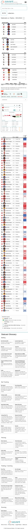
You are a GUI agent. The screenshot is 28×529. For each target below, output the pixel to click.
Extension (3, 457)
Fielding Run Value (19, 485)
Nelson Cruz (8, 162)
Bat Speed (3, 385)
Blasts (2, 425)
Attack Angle (17, 394)
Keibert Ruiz (8, 160)
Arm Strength (18, 469)
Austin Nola (8, 151)
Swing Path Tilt (4, 415)
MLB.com (25, 524)
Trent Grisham (8, 234)
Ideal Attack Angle (5, 404)
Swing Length (4, 394)
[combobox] (14, 8)
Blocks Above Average (19, 497)
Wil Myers (7, 153)
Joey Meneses (8, 165)
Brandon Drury (8, 172)
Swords (16, 425)
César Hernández (9, 167)
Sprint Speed (3, 510)
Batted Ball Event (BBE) (20, 353)
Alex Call (7, 179)
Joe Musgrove (14, 72)
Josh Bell (13, 29)
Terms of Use (4, 524)
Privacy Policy (11, 524)
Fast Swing (6, 321)
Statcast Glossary (8, 334)
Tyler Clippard (14, 74)
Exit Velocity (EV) (4, 340)
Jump (16, 477)
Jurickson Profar (9, 148)
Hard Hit (6, 318)
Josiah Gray (14, 70)
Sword (5, 323)
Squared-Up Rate (18, 415)
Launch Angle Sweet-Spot (6, 353)
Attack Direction (18, 404)
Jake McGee (14, 79)
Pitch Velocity (4, 440)
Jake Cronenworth (13, 46)
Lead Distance (4, 477)
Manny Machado (9, 174)
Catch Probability (4, 497)
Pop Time (3, 469)
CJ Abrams (14, 26)
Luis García (14, 54)
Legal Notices (19, 524)
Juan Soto (14, 24)
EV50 (2, 370)
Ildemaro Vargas (9, 141)
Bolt (16, 510)
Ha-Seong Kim (8, 155)
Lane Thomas (12, 44)
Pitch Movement (18, 440)
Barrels (2, 346)
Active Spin (3, 450)
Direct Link (4, 96)
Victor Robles (8, 182)
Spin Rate (17, 450)
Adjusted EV (17, 370)
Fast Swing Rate (18, 385)
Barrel (6, 320)
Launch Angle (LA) (19, 340)
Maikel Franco (8, 139)
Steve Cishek (14, 77)
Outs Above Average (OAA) (6, 485)
